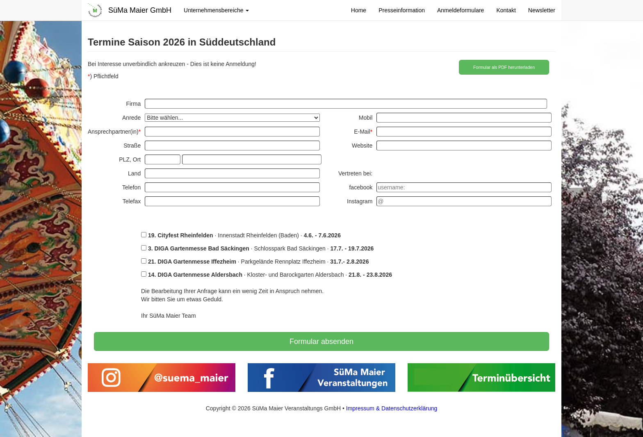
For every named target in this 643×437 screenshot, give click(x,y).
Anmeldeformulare (460, 10)
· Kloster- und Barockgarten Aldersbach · (266, 274)
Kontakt (505, 10)
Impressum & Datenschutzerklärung (392, 408)
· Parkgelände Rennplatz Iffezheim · (255, 261)
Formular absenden (321, 341)
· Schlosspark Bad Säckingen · (257, 248)
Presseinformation (402, 10)
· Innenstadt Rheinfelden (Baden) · (241, 235)
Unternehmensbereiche (216, 10)
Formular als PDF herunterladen (504, 67)
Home (358, 10)
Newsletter (541, 10)
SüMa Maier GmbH (139, 10)
